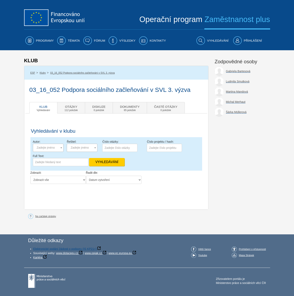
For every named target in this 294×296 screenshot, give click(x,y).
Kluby (43, 72)
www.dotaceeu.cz (67, 253)
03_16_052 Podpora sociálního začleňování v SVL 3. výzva (82, 72)
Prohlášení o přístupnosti (252, 249)
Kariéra (37, 257)
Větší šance (204, 249)
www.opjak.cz (93, 253)
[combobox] (48, 148)
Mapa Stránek (246, 255)
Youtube (202, 255)
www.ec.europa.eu (120, 253)
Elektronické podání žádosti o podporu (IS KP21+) (65, 248)
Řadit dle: (92, 172)
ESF (32, 72)
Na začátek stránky (45, 216)
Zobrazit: (35, 172)
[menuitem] (39, 40)
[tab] (43, 108)
